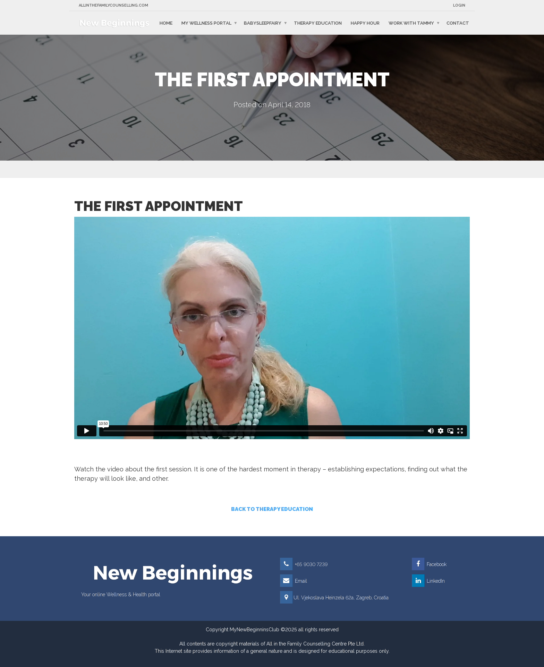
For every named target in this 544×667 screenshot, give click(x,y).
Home (166, 22)
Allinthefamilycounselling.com (113, 5)
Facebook (429, 564)
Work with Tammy (411, 22)
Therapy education (318, 22)
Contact (458, 22)
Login (459, 5)
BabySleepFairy (262, 22)
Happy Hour (365, 22)
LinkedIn (428, 581)
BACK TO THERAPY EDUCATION (272, 509)
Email (293, 581)
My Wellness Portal (206, 22)
